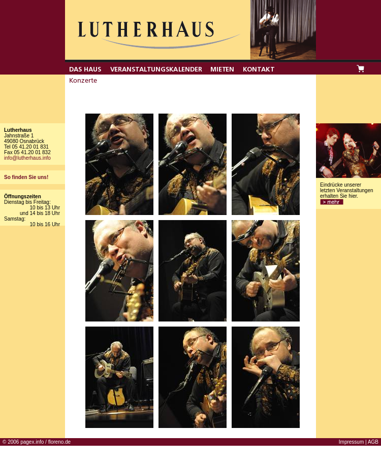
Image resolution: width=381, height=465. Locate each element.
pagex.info (32, 442)
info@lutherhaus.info (27, 158)
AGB (373, 442)
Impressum (351, 442)
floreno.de (59, 442)
